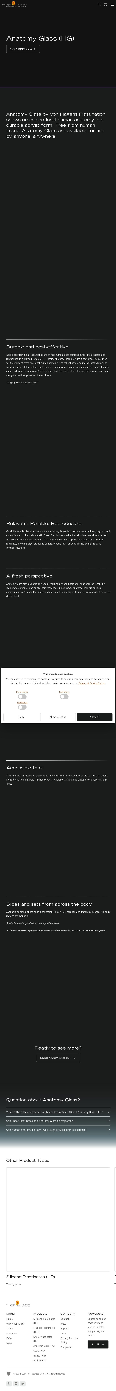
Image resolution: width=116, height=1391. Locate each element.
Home (9, 1318)
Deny (21, 717)
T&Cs (63, 1333)
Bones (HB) (39, 1355)
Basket (107, 2)
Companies (66, 1347)
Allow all (94, 717)
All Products (40, 1360)
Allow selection (58, 717)
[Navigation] (112, 4)
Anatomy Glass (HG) (44, 1345)
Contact (64, 1318)
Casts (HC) (39, 1350)
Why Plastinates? (15, 1323)
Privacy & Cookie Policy (92, 683)
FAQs (9, 1338)
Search (99, 4)
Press (63, 1323)
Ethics (9, 1328)
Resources (11, 1333)
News (9, 1343)
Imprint (64, 1328)
